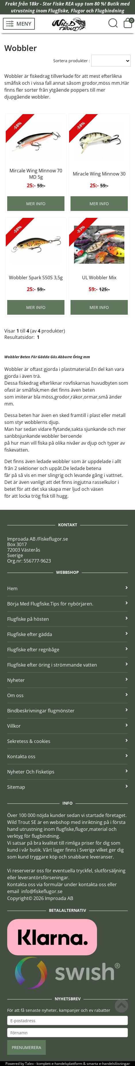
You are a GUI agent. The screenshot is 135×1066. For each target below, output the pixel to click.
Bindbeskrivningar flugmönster (67, 710)
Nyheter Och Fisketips (67, 772)
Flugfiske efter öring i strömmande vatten (67, 665)
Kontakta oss (67, 756)
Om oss (67, 695)
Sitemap (67, 787)
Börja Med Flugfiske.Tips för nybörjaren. (67, 604)
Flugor (78, 10)
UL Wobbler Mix (99, 277)
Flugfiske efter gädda (67, 634)
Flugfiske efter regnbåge (67, 649)
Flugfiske (58, 10)
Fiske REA (63, 4)
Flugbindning (109, 10)
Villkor (67, 726)
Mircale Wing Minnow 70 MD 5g (35, 173)
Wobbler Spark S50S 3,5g (36, 277)
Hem (67, 588)
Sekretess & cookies (67, 741)
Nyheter (67, 680)
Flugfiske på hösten (67, 619)
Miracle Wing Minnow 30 (99, 174)
